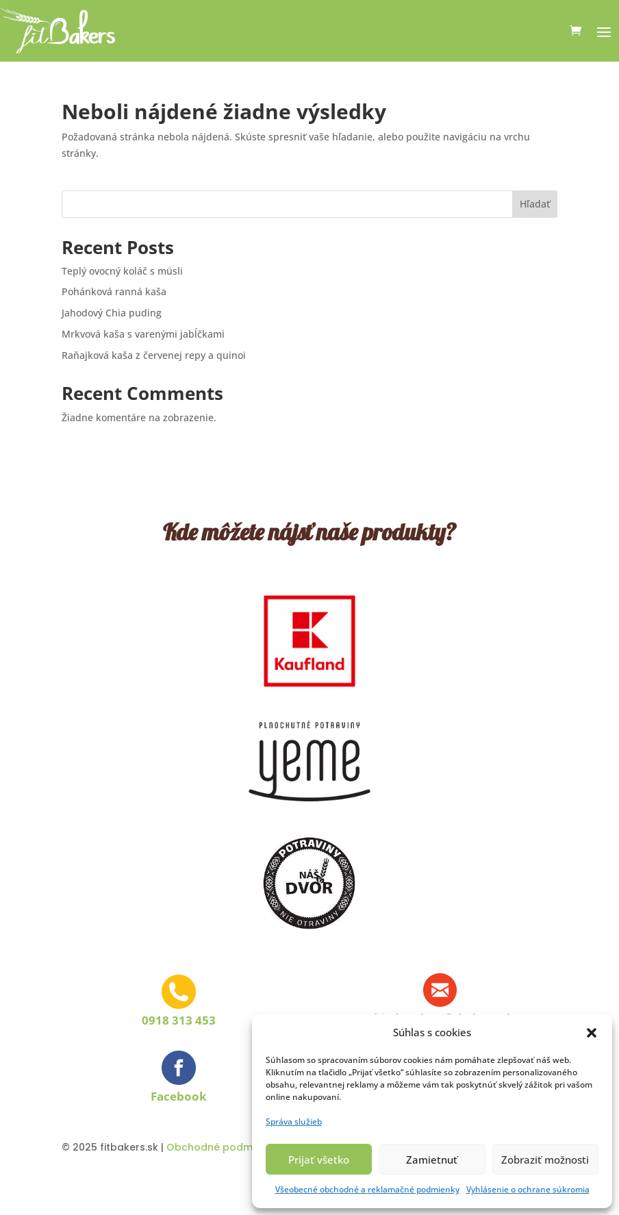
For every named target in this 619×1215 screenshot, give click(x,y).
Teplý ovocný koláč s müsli (122, 270)
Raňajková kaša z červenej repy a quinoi (154, 355)
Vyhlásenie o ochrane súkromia (528, 1189)
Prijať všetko (318, 1159)
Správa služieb (294, 1121)
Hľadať (535, 203)
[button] (591, 1033)
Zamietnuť (431, 1159)
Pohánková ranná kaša (114, 291)
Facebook (179, 1096)
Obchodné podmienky (222, 1147)
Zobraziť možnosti (545, 1159)
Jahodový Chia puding (112, 312)
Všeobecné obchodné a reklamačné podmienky (367, 1189)
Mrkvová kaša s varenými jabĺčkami (143, 333)
